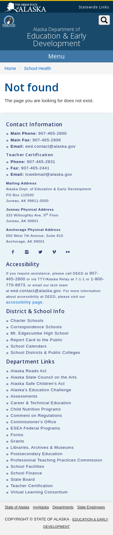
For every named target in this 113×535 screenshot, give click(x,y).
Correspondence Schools (36, 327)
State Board (23, 479)
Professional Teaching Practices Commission (56, 460)
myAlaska (41, 507)
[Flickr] (68, 252)
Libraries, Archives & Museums (42, 447)
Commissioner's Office (33, 422)
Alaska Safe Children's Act (38, 383)
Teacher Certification (32, 485)
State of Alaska (26, 7)
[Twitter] (40, 252)
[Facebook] (13, 252)
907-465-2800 (52, 133)
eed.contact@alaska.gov (50, 146)
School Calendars (29, 346)
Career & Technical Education (41, 403)
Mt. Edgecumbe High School (39, 333)
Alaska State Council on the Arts (44, 377)
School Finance (26, 473)
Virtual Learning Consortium (39, 492)
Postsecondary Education (37, 454)
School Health (37, 68)
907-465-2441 (35, 168)
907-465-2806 (47, 140)
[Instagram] (27, 252)
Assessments (24, 396)
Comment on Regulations (36, 415)
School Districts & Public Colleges (45, 352)
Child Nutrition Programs (36, 409)
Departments (63, 507)
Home (10, 68)
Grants (17, 441)
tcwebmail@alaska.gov (48, 174)
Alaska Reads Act (28, 371)
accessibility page (24, 302)
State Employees (91, 507)
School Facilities (27, 466)
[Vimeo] (54, 252)
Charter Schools (27, 320)
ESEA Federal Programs (35, 428)
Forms (17, 435)
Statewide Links (94, 7)
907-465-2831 (41, 161)
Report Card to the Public (37, 340)
